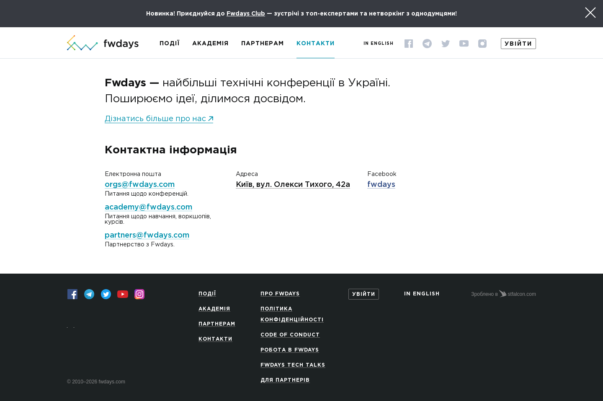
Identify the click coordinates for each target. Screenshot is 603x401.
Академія (210, 43)
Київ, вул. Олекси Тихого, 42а (293, 184)
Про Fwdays (280, 294)
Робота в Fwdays (289, 350)
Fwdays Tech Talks (292, 365)
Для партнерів (285, 380)
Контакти (315, 43)
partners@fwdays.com (147, 235)
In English (378, 44)
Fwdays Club (246, 13)
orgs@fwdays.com (140, 184)
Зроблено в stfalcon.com (503, 294)
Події (170, 43)
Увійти (518, 44)
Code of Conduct (290, 335)
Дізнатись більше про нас (155, 119)
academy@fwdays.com (148, 207)
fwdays (381, 184)
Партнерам (262, 43)
